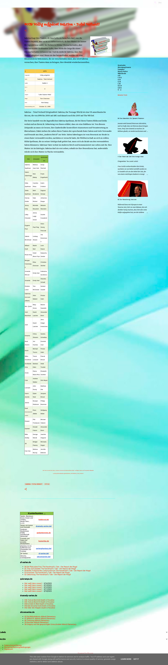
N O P (120, 86)
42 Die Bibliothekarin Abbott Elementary (40, 617)
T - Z (119, 90)
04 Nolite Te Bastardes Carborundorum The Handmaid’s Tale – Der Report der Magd (57, 571)
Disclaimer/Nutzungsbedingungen (17, 647)
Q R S (120, 88)
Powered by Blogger (84, 653)
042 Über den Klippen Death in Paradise (39, 608)
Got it (136, 659)
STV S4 (47, 484)
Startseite (122, 65)
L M (119, 84)
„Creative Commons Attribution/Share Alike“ (65, 470)
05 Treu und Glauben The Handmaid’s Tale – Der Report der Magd (50, 569)
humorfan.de (44, 541)
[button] (25, 30)
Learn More (126, 659)
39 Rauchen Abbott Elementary (36, 622)
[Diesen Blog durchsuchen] (151, 2)
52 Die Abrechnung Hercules (127, 199)
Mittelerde (122, 73)
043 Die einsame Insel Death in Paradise (39, 606)
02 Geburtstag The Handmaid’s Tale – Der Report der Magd (47, 574)
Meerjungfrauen (124, 67)
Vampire (121, 69)
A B (119, 76)
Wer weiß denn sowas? (33, 583)
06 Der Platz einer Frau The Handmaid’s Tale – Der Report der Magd (50, 567)
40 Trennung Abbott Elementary (36, 620)
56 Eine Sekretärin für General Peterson (131, 118)
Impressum (8, 649)
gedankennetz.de (44, 533)
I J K (119, 82)
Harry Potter (123, 71)
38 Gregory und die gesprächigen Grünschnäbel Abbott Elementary (50, 624)
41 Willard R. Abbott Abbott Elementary (39, 618)
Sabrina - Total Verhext (33, 484)
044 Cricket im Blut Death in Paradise (38, 604)
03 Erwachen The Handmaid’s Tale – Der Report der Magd (47, 572)
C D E (120, 78)
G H (119, 80)
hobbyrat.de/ (44, 520)
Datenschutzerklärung (12, 645)
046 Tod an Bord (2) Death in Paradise (39, 600)
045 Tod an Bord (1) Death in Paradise (39, 602)
